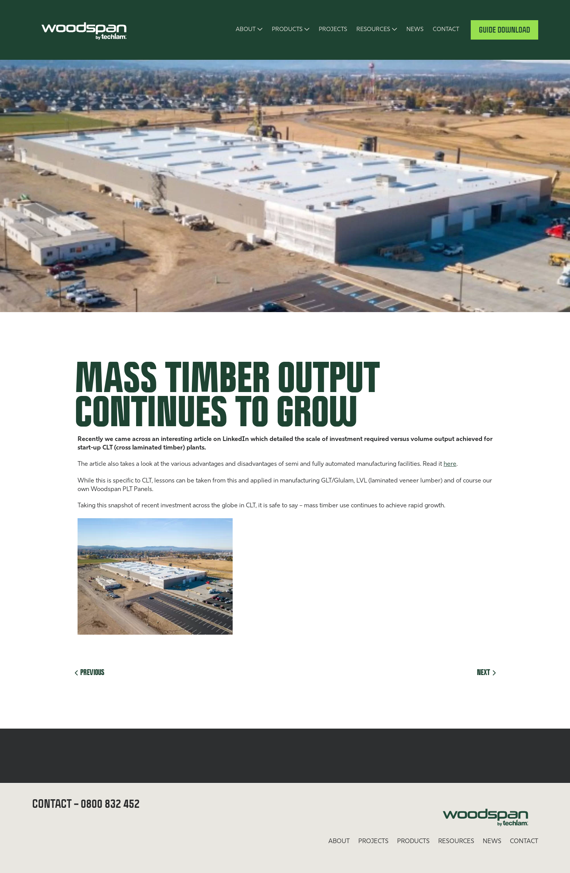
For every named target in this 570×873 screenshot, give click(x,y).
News (414, 30)
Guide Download (504, 30)
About (246, 30)
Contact (446, 30)
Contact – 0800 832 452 (86, 803)
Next (486, 672)
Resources (373, 30)
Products (287, 30)
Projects (333, 30)
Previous (89, 672)
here (450, 464)
